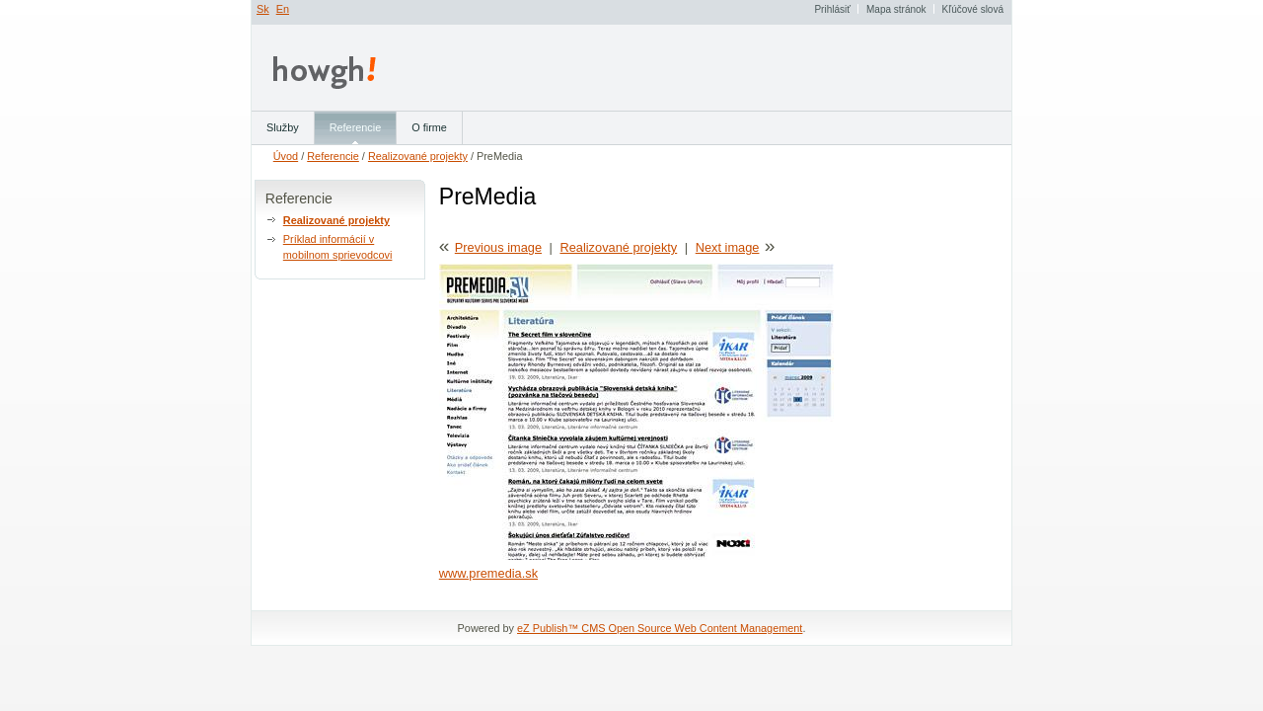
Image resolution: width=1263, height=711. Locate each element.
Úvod (285, 156)
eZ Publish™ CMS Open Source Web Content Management (659, 628)
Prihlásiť (832, 9)
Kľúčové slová (972, 9)
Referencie (333, 156)
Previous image (498, 247)
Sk (263, 9)
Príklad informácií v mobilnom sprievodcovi (338, 247)
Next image (728, 247)
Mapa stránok (896, 9)
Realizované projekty (418, 156)
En (282, 9)
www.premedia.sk (488, 573)
